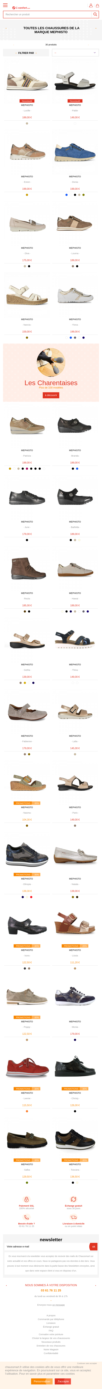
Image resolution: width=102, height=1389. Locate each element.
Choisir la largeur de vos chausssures (51, 1338)
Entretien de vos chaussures (51, 1345)
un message (58, 1305)
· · (27, 110)
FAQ (51, 1330)
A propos (51, 1315)
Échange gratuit (51, 1326)
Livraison (50, 1323)
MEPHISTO (27, 105)
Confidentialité (51, 1353)
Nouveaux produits (51, 1342)
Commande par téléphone (51, 1319)
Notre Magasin (51, 1349)
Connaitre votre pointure (51, 1334)
